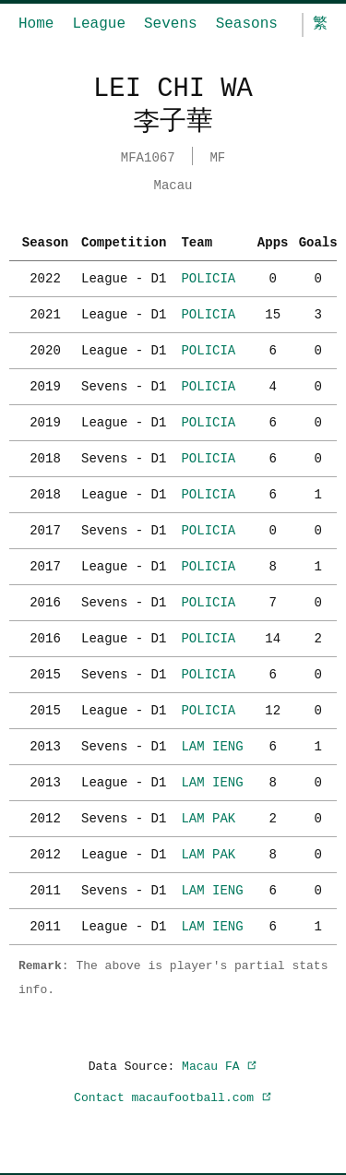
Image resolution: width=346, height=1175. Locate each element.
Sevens (170, 24)
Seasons (247, 24)
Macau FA (219, 1064)
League (98, 24)
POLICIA (208, 276)
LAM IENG (212, 744)
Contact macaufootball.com (173, 1095)
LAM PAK (208, 816)
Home (36, 24)
